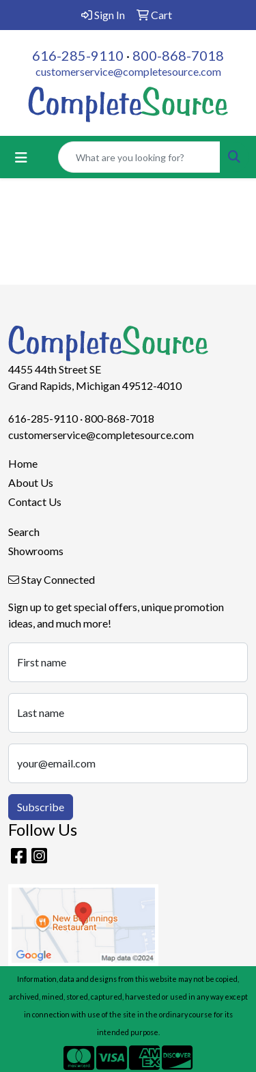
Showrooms (35, 550)
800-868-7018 (178, 55)
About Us (30, 482)
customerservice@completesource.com (128, 71)
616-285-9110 (78, 55)
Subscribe (40, 806)
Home (23, 463)
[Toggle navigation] (21, 157)
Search (24, 531)
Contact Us (34, 501)
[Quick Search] (139, 157)
